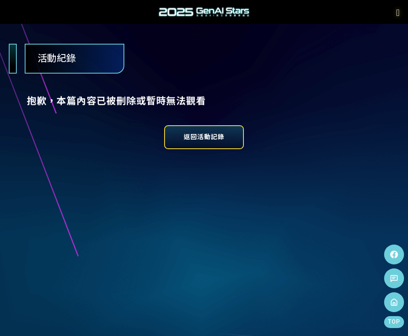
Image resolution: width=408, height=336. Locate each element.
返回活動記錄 (204, 137)
